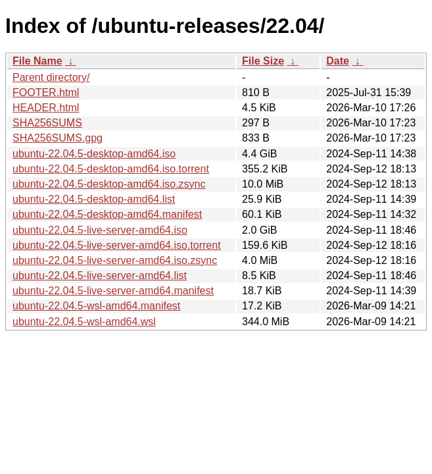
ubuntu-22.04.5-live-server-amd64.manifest (113, 290)
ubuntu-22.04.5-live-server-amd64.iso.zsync (114, 260)
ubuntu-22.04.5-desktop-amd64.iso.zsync (109, 184)
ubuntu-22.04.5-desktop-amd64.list (93, 199)
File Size (263, 60)
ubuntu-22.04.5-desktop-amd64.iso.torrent (110, 168)
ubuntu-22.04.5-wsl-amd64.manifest (96, 305)
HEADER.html (45, 107)
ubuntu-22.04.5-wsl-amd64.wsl (84, 321)
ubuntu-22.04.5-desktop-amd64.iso (94, 153)
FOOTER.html (45, 92)
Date (337, 60)
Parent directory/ (50, 77)
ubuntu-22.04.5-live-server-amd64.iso (99, 230)
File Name (37, 60)
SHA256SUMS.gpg (57, 138)
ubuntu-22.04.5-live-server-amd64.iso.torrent (116, 245)
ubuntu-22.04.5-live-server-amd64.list (99, 275)
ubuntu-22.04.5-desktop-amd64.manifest (107, 214)
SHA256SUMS (47, 122)
